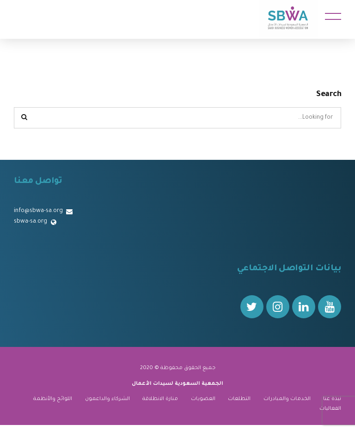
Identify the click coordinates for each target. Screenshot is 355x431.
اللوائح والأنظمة (52, 399)
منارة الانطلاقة (160, 399)
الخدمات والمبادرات (287, 399)
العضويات (203, 399)
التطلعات (239, 399)
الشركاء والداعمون (107, 399)
